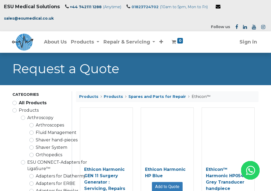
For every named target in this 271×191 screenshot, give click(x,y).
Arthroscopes (50, 125)
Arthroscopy (40, 117)
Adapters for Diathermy (61, 176)
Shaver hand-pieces (57, 139)
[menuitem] (55, 42)
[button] (162, 42)
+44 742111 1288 (86, 7)
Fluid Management (56, 132)
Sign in (247, 42)
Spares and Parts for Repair (157, 96)
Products (29, 110)
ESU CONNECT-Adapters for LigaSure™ (57, 165)
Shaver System (51, 147)
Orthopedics (49, 154)
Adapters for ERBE (55, 183)
